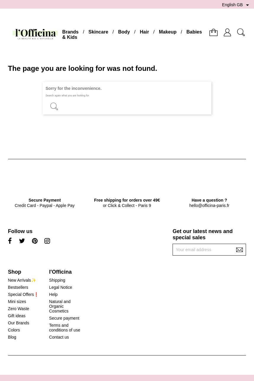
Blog (12, 337)
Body (124, 31)
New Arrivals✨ (22, 280)
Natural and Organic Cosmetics (59, 306)
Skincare (98, 31)
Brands (70, 31)
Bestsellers (18, 287)
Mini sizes (17, 301)
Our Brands (18, 323)
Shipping (57, 280)
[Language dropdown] (236, 5)
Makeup (168, 31)
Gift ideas (16, 315)
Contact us (59, 337)
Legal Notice (60, 287)
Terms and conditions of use (64, 327)
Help (53, 294)
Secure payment (64, 318)
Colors (14, 330)
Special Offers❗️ (23, 294)
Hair (144, 31)
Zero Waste (18, 308)
